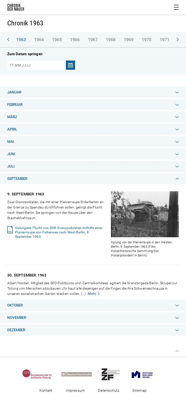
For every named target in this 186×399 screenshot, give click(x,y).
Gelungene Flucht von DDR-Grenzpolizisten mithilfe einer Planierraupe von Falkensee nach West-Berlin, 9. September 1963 (58, 232)
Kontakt (45, 390)
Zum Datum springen (24, 54)
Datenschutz (108, 390)
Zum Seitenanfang (177, 351)
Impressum (75, 390)
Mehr (92, 294)
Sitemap (139, 390)
